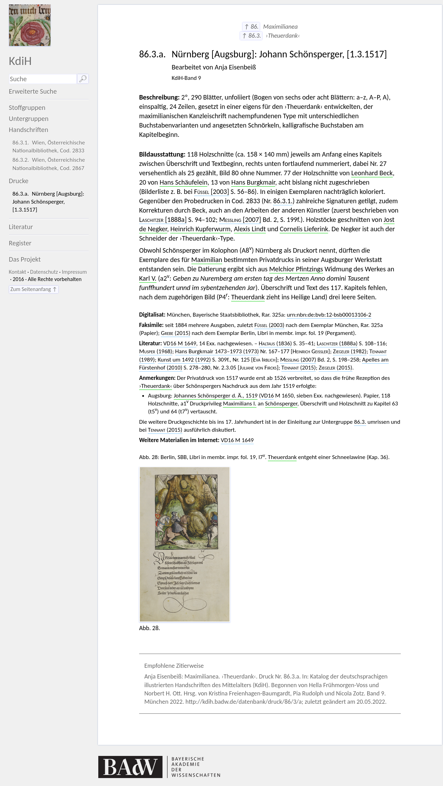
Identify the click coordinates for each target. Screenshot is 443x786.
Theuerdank (248, 297)
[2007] (240, 219)
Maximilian (207, 259)
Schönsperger (281, 403)
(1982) (350, 351)
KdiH (20, 61)
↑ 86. (251, 26)
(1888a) (337, 343)
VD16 (267, 395)
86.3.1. (282, 201)
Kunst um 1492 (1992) (184, 359)
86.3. (360, 421)
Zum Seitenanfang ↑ (33, 289)
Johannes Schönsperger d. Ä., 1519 (215, 395)
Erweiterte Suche (33, 91)
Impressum (74, 272)
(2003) (269, 325)
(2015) (175, 333)
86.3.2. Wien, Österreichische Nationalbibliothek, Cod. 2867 (48, 163)
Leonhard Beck (372, 173)
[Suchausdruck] (43, 79)
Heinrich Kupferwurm (200, 229)
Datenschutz (44, 272)
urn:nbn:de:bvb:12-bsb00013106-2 (329, 314)
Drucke (19, 181)
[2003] (211, 191)
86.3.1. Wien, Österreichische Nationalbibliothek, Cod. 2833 (48, 146)
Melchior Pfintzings (296, 269)
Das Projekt (25, 259)
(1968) (155, 351)
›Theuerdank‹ (155, 386)
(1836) (275, 343)
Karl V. (147, 278)
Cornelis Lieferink (304, 229)
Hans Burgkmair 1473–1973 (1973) (217, 351)
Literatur (21, 227)
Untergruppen (29, 118)
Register (20, 243)
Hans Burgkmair (253, 182)
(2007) (298, 359)
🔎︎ (83, 79)
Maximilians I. (239, 403)
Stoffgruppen (27, 107)
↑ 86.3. (251, 35)
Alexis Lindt (250, 229)
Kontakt (17, 272)
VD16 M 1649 (179, 343)
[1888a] (163, 219)
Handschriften (28, 129)
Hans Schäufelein (183, 182)
